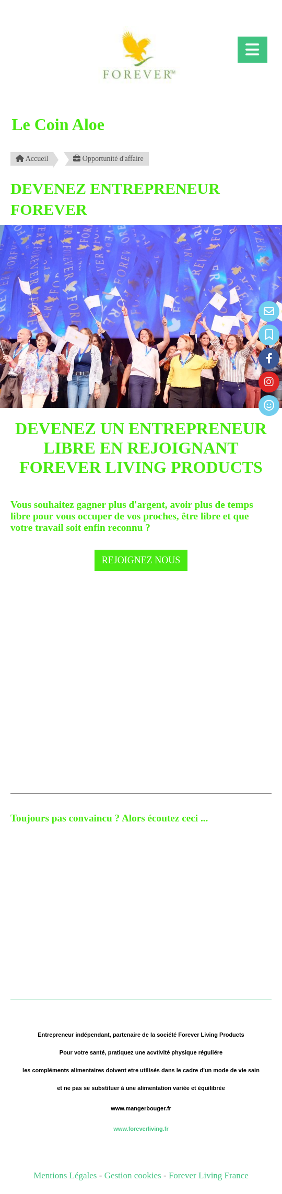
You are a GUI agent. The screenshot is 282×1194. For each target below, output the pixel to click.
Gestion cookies (133, 1175)
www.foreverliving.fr (140, 1129)
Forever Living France (209, 1175)
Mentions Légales (65, 1175)
